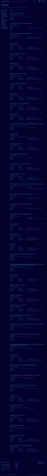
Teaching (25, 1)
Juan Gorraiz (2, 18)
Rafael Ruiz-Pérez (13, 195)
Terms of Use (29, 474)
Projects (21, 1)
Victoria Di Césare (13, 44)
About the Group (13, 1)
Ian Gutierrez (2, 17)
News (35, 1)
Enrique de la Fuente (3, 15)
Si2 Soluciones (14, 474)
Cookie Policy (41, 474)
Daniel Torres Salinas (13, 14)
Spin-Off (33, 1)
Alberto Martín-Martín (14, 64)
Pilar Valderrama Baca (4, 21)
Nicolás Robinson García (4, 20)
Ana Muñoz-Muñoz (13, 185)
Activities (28, 1)
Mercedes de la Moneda (4, 19)
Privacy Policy (37, 474)
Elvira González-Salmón (4, 13)
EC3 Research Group (5, 1)
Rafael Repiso (3, 22)
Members (17, 1)
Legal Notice (33, 474)
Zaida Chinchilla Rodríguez (4, 28)
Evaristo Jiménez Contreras (4, 16)
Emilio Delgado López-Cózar (4, 14)
